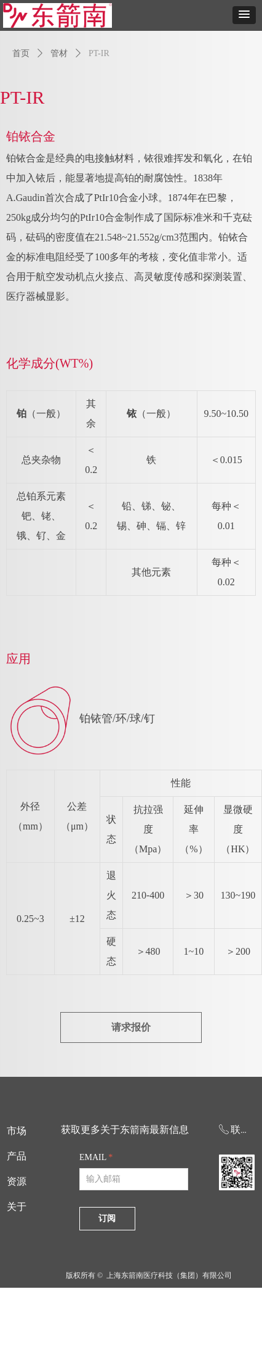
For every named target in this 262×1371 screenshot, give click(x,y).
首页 (21, 53)
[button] (244, 15)
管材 (59, 53)
